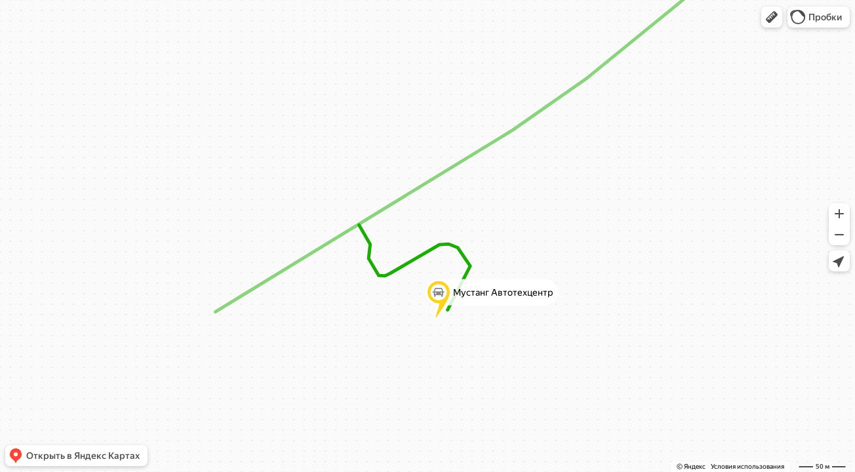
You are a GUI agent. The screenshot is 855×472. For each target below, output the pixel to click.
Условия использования (747, 466)
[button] (771, 17)
